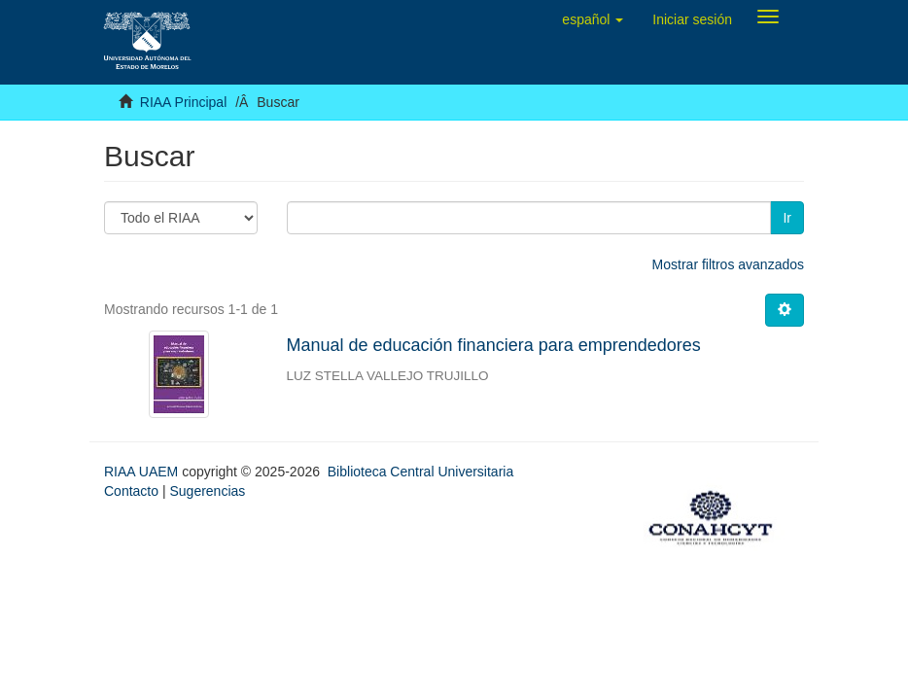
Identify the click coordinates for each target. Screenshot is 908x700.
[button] (592, 19)
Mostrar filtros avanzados (728, 264)
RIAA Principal (183, 102)
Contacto (131, 491)
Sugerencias (207, 491)
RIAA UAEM (143, 471)
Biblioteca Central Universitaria (420, 471)
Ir (787, 218)
